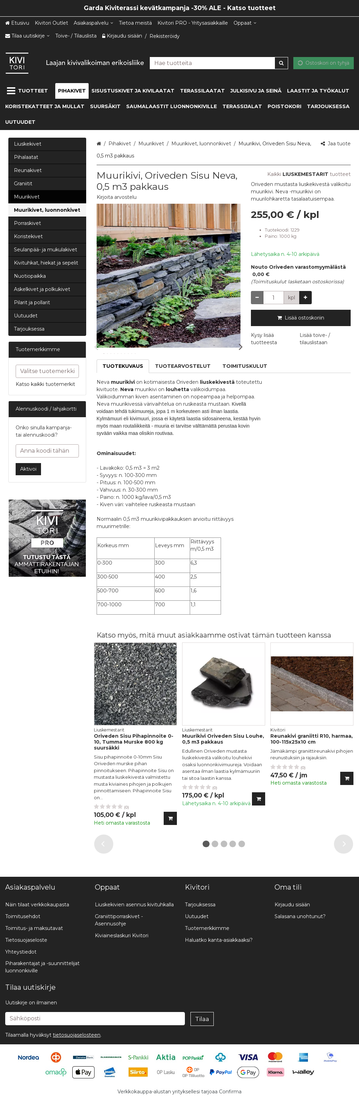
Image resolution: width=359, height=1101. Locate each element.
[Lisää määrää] (305, 297)
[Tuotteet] (28, 91)
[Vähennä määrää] (257, 297)
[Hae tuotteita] (219, 63)
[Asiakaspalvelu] (93, 23)
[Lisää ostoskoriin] (170, 818)
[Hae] (281, 63)
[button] (117, 197)
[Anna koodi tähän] (47, 451)
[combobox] (219, 63)
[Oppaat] (245, 23)
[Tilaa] (202, 1019)
